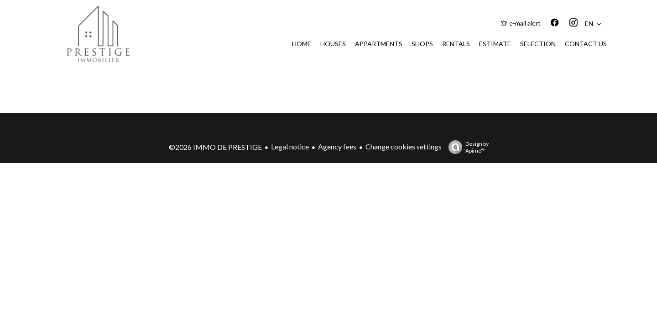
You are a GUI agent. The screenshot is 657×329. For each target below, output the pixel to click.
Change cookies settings (403, 146)
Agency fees (337, 146)
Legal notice (290, 146)
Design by (466, 147)
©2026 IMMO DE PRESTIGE (215, 147)
